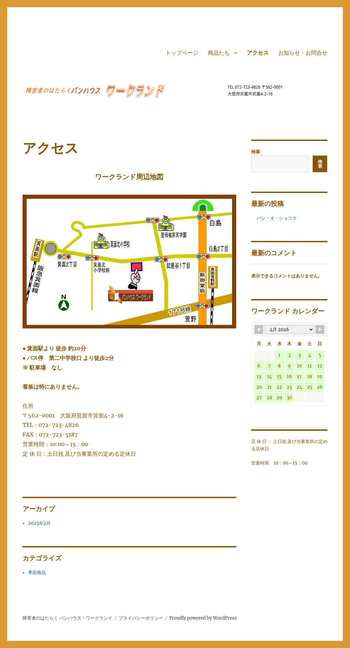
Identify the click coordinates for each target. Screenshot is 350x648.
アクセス (258, 53)
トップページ (181, 53)
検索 (255, 152)
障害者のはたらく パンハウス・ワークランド (67, 618)
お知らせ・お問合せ (302, 53)
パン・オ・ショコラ (277, 218)
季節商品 (37, 572)
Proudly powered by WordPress (203, 618)
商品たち (219, 53)
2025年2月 (39, 523)
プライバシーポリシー (141, 618)
